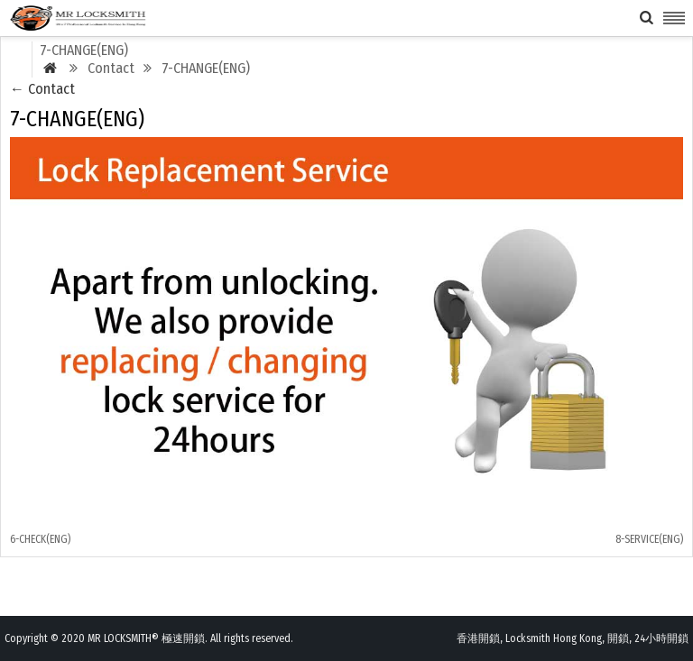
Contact (42, 88)
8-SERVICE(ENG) (649, 539)
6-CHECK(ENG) (40, 539)
